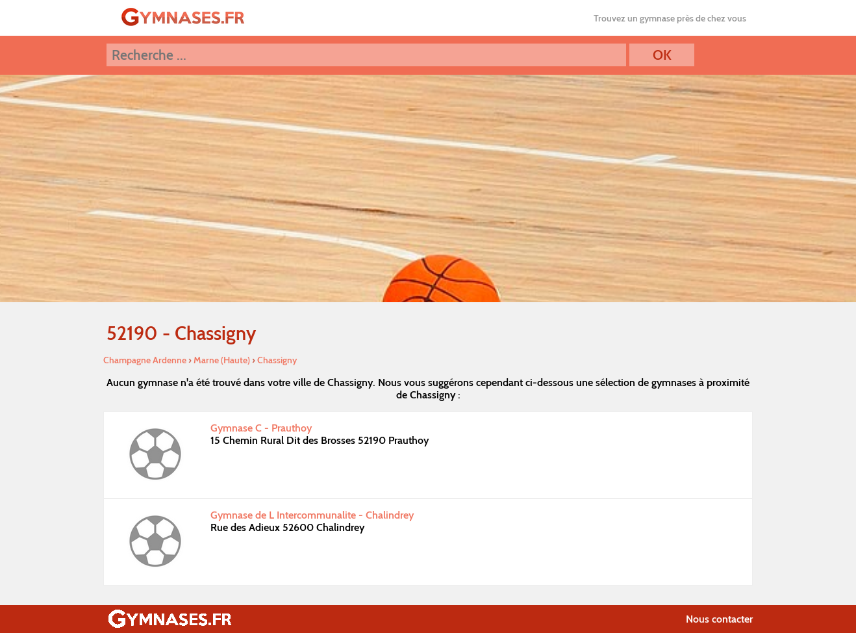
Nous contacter (719, 619)
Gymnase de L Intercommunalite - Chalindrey (312, 515)
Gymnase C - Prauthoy (261, 428)
